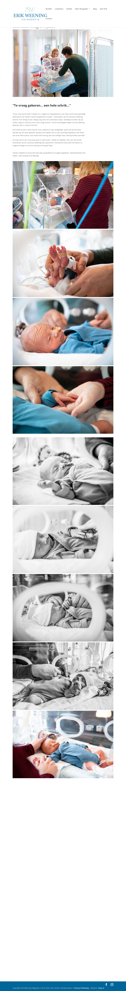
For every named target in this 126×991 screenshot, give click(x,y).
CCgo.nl (101, 988)
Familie (69, 9)
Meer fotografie (81, 9)
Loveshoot (59, 9)
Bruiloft (49, 9)
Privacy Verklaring (81, 988)
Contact (49, 19)
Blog (95, 9)
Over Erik (103, 9)
